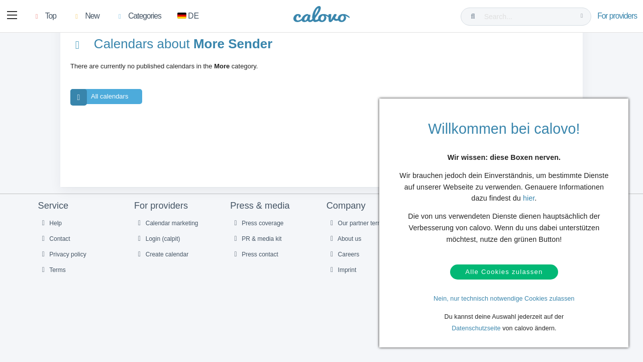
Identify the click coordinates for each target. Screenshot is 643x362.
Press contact (254, 260)
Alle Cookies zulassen (504, 270)
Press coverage (257, 229)
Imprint (342, 276)
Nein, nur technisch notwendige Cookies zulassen (504, 298)
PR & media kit (256, 245)
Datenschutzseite (476, 328)
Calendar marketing (166, 229)
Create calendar (161, 260)
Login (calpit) (157, 245)
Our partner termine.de (363, 229)
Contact (54, 245)
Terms (52, 276)
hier (528, 195)
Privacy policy (62, 260)
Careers (344, 260)
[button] (13, 16)
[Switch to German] (190, 16)
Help (50, 229)
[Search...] (528, 16)
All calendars (99, 104)
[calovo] (321, 17)
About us (345, 245)
